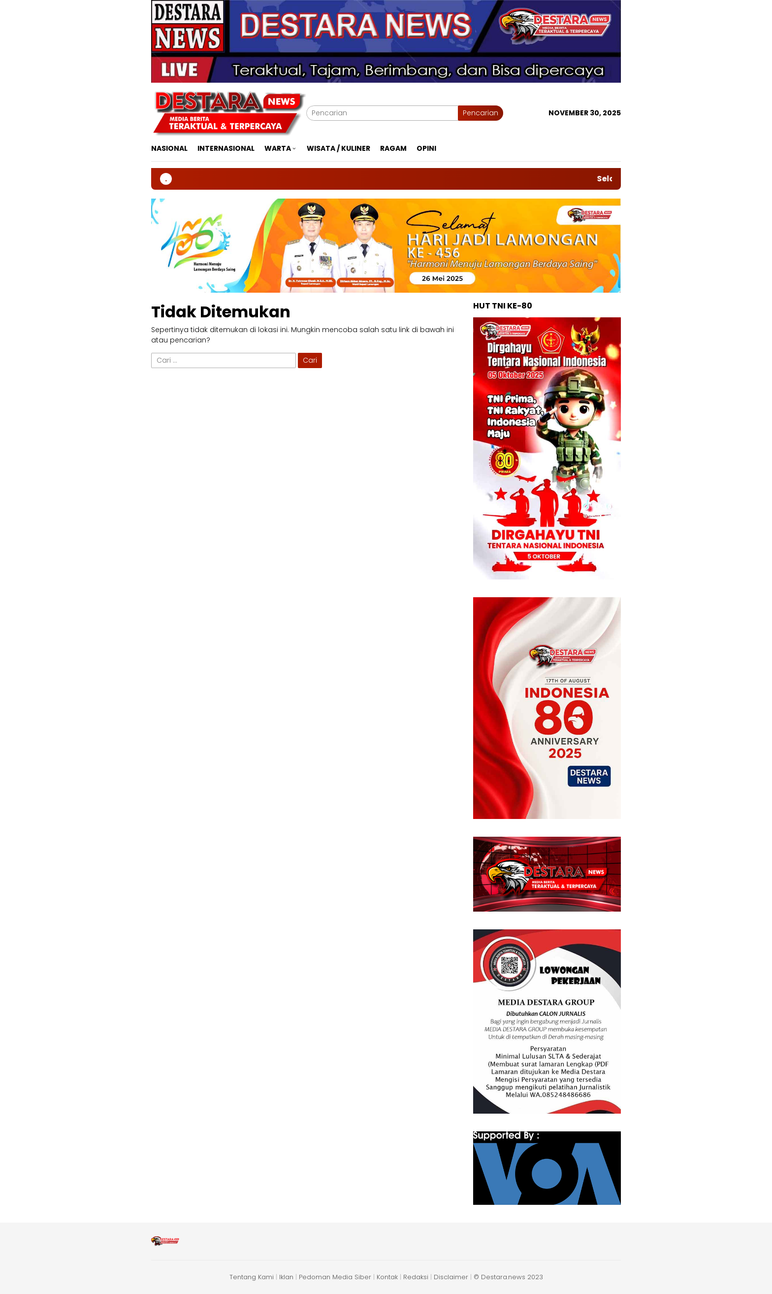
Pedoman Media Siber (335, 1277)
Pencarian (480, 113)
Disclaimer (451, 1277)
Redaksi (415, 1277)
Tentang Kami (251, 1277)
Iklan (286, 1277)
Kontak (387, 1277)
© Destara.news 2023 (508, 1277)
